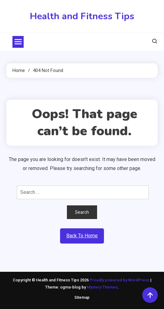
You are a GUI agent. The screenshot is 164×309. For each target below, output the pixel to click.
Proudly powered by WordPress (120, 280)
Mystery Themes (102, 287)
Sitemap (82, 297)
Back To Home (82, 236)
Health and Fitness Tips (82, 16)
